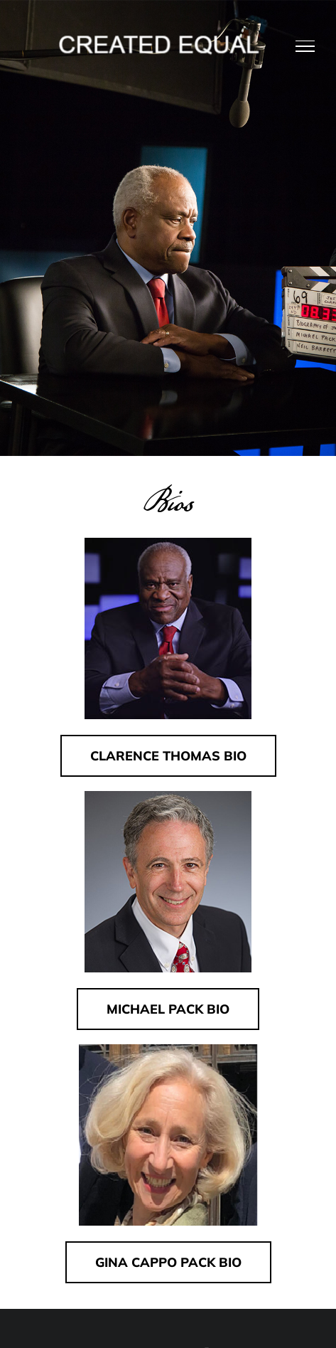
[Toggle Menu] (305, 46)
